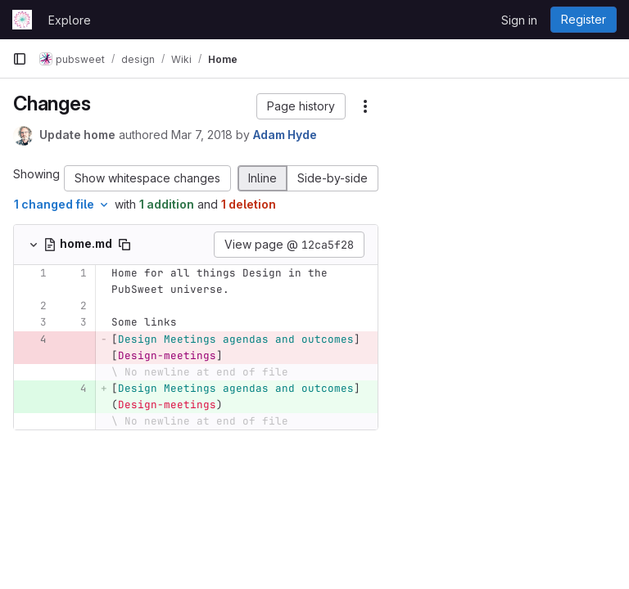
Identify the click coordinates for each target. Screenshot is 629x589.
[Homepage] (22, 20)
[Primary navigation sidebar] (20, 59)
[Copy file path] (124, 244)
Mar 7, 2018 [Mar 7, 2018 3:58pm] (202, 135)
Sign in (519, 20)
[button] (301, 106)
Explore (69, 20)
